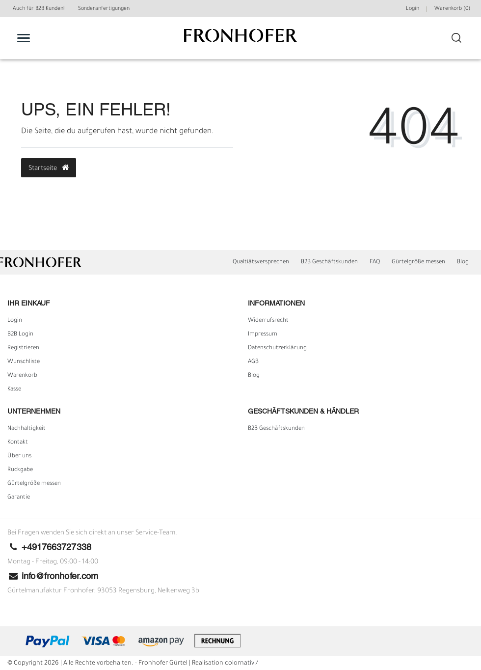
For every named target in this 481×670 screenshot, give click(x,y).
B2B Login (20, 334)
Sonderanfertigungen (104, 9)
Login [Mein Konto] (412, 9)
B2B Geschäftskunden (329, 262)
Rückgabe (20, 470)
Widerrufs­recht (268, 320)
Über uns (19, 456)
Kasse (14, 389)
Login (14, 320)
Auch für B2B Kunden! (38, 9)
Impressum (262, 334)
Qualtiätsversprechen (261, 262)
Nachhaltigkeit (26, 428)
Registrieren (23, 348)
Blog (463, 262)
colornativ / (241, 663)
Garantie (18, 497)
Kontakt (17, 442)
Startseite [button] (48, 168)
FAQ (375, 262)
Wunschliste (23, 362)
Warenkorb (22, 375)
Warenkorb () (452, 9)
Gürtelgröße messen (418, 262)
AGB (253, 362)
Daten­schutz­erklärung (277, 348)
